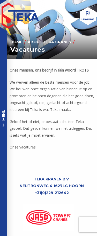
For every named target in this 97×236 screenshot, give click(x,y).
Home (16, 42)
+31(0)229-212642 (52, 192)
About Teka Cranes (49, 42)
